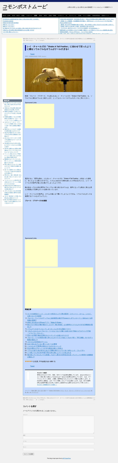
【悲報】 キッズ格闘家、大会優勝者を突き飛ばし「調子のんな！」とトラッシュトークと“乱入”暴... (86, 21)
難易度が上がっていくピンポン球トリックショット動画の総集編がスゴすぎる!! (12, 160)
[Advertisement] (39, 116)
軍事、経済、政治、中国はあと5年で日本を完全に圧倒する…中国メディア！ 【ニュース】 (84, 33)
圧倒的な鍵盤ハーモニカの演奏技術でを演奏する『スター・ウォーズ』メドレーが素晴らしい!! (13, 118)
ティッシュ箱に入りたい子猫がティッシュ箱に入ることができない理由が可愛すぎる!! (12, 155)
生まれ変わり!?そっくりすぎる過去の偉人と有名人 (45, 348)
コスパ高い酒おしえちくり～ (10, 32)
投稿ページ (105, 15)
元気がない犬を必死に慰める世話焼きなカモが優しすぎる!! (18, 30)
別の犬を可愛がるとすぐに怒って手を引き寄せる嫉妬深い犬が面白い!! (12, 134)
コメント (25, 414)
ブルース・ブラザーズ (74, 390)
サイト (24, 447)
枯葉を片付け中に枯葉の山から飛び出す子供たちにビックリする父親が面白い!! (12, 187)
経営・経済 (16, 15)
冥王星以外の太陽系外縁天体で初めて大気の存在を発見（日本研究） (21, 19)
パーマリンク (34, 392)
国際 (35, 15)
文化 (22, 15)
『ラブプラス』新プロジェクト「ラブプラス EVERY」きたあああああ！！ (79, 28)
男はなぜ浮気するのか (66, 23)
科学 (45, 15)
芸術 (79, 15)
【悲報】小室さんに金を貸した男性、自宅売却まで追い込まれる (77, 26)
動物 (32, 390)
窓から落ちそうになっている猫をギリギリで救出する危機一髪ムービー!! (12, 166)
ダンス (66, 390)
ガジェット (72, 15)
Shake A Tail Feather (54, 390)
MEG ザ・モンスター (8, 24)
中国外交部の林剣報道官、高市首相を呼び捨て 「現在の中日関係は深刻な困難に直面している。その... (87, 19)
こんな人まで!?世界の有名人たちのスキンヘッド (44, 346)
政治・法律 (6, 15)
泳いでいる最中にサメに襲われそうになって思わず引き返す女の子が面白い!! (12, 171)
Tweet (32, 54)
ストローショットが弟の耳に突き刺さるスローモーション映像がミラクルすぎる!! (12, 182)
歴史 (40, 15)
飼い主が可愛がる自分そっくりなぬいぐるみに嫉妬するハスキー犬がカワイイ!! (12, 201)
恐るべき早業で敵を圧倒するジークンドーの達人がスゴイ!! (48, 335)
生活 (41, 390)
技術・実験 (52, 15)
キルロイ (44, 56)
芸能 (44, 390)
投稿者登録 (96, 15)
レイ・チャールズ (85, 390)
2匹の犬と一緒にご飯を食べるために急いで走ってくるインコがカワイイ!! (13, 176)
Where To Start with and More (11, 23)
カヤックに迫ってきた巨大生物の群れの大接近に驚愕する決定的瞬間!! (12, 192)
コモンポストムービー (24, 8)
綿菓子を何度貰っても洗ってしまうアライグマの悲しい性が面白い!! (12, 113)
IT (66, 15)
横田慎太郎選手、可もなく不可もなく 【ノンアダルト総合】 (76, 32)
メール (24, 441)
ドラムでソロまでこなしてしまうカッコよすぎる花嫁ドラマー (49, 329)
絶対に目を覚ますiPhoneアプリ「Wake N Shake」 (45, 322)
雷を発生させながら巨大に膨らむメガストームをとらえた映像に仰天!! (12, 145)
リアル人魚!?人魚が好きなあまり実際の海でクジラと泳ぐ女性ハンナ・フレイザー (56, 350)
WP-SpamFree (67, 458)
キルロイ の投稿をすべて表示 (47, 384)
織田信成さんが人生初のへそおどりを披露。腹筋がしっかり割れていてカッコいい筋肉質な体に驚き (86, 30)
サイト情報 (86, 15)
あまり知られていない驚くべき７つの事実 (42, 344)
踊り (28, 392)
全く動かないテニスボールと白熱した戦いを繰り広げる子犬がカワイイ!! (22, 28)
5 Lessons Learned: (8, 21)
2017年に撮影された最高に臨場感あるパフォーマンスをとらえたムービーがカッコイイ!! (12, 150)
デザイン (61, 15)
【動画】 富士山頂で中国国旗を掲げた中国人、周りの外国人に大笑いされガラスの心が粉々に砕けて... (87, 24)
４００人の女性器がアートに (37, 342)
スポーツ (29, 15)
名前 (24, 435)
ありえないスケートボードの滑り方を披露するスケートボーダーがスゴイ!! (12, 139)
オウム (62, 390)
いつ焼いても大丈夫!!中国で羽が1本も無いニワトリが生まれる (49, 352)
